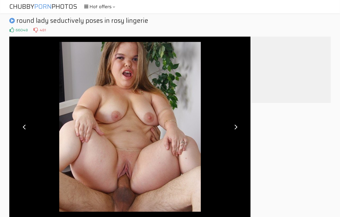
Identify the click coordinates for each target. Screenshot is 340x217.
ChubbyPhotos (43, 7)
